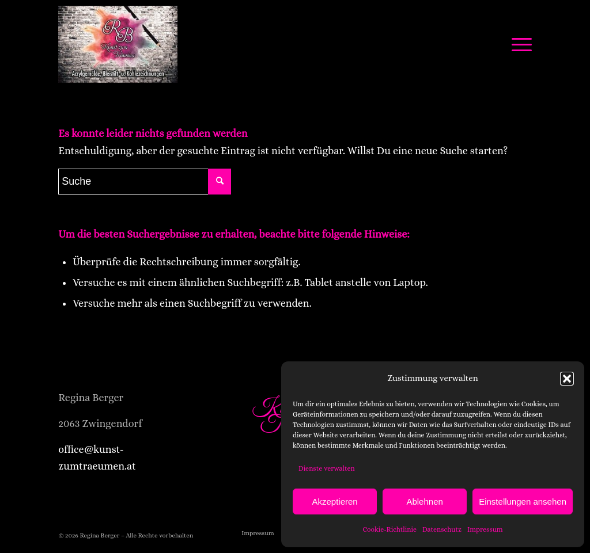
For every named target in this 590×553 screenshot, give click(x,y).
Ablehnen (424, 501)
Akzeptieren (334, 501)
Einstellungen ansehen (522, 501)
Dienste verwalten (326, 468)
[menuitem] (257, 533)
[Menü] (518, 44)
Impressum (485, 529)
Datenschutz (442, 529)
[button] (567, 378)
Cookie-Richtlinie (389, 529)
